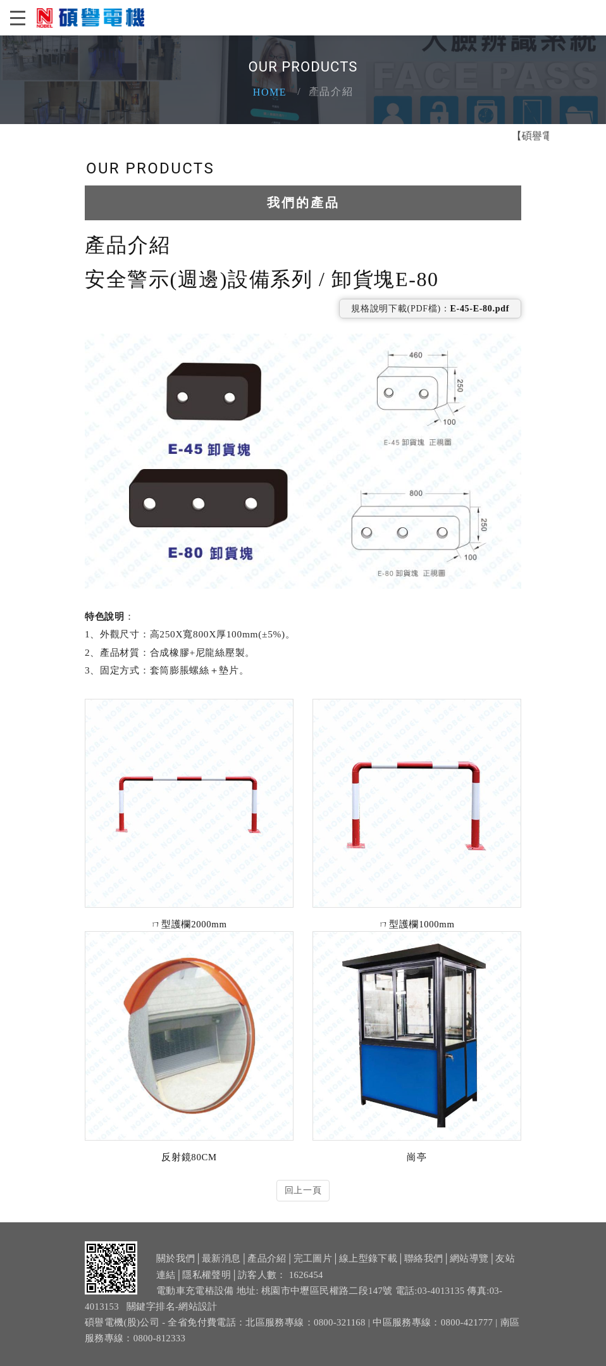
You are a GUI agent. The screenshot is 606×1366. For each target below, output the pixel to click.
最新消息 (221, 1267)
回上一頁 (303, 1190)
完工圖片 (313, 1267)
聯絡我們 (423, 1267)
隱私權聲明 (206, 1283)
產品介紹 (266, 1267)
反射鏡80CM (188, 1157)
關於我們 (175, 1267)
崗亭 (416, 1157)
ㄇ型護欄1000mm (416, 924)
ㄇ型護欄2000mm (188, 924)
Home (270, 92)
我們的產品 (303, 203)
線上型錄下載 (368, 1267)
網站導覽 (469, 1267)
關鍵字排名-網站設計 (172, 1315)
